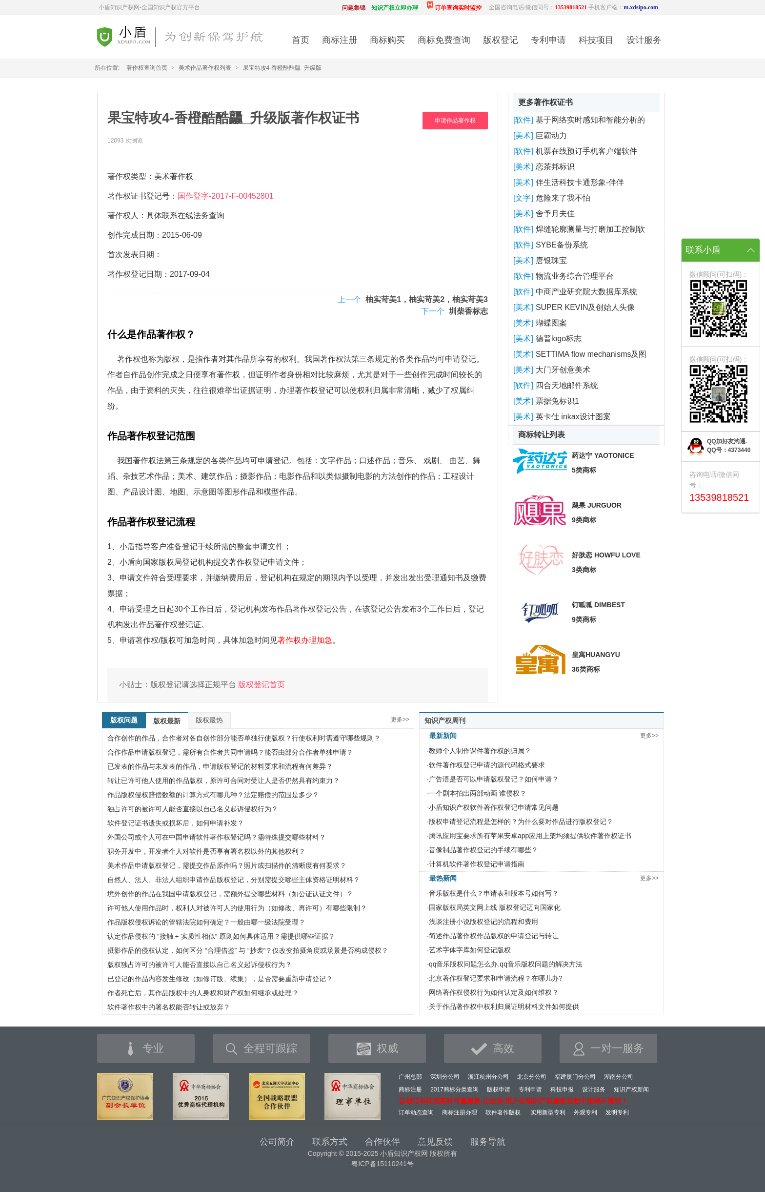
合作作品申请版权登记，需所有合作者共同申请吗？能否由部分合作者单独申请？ (230, 752)
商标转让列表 (541, 435)
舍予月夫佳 (555, 213)
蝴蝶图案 (551, 323)
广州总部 (410, 1076)
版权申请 (498, 1089)
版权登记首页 (261, 684)
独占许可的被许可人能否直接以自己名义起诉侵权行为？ (192, 809)
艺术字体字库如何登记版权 (470, 950)
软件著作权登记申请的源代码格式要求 (487, 765)
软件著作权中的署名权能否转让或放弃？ (168, 1007)
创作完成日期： (134, 235)
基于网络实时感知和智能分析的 (590, 120)
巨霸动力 (551, 135)
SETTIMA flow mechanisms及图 (591, 354)
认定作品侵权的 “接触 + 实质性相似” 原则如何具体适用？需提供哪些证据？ (221, 936)
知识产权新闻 (631, 1089)
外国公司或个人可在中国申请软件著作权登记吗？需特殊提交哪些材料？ (216, 837)
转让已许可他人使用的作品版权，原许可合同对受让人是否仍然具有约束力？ (223, 780)
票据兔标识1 (557, 401)
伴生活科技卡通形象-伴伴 (580, 182)
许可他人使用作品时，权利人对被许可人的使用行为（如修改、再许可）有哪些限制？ (237, 908)
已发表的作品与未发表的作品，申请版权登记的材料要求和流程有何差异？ (220, 766)
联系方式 (329, 1142)
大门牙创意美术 (563, 370)
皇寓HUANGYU (596, 654)
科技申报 (562, 1089)
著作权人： (126, 215)
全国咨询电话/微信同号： (538, 7)
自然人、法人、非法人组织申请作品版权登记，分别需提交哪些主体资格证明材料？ (233, 880)
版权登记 (500, 40)
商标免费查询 (444, 40)
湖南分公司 (618, 1076)
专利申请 (548, 40)
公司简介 (277, 1142)
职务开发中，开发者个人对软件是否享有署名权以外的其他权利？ (206, 851)
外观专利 (585, 1112)
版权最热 (209, 720)
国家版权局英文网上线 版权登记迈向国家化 (495, 907)
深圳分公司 (445, 1076)
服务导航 (487, 1142)
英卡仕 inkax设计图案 (573, 416)
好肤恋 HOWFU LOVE (606, 555)
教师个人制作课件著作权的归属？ (480, 751)
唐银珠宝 (551, 260)
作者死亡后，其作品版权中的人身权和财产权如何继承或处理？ (203, 993)
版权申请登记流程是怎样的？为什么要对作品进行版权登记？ (521, 821)
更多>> (400, 719)
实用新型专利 (547, 1112)
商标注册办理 (459, 1112)
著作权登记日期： (138, 274)
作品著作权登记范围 (151, 436)
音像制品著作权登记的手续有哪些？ (483, 850)
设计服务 (644, 40)
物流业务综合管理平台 (575, 276)
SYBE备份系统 (562, 245)
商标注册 (339, 40)
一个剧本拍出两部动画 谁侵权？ (477, 793)
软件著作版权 (503, 1112)
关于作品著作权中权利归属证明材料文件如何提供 (504, 1006)
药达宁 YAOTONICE (603, 455)
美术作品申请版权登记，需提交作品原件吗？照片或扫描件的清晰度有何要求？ (226, 865)
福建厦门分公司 (575, 1076)
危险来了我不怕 (563, 198)
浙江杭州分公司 (488, 1076)
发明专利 (617, 1112)
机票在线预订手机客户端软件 (586, 151)
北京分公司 (531, 1076)
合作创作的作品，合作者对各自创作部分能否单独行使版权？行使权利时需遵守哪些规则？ (244, 738)
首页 (300, 40)
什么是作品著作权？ (151, 334)
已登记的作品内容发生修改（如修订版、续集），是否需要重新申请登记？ (220, 979)
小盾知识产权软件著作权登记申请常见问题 (494, 807)
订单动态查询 (416, 1112)
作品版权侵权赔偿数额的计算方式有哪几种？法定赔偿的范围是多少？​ (213, 795)
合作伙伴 (382, 1142)
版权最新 (167, 721)
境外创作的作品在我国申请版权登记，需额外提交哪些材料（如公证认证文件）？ (230, 894)
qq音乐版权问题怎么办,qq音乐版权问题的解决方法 (506, 964)
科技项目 (596, 40)
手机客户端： (623, 7)
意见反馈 (435, 1142)
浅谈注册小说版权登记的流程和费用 (483, 921)
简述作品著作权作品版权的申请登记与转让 (494, 936)
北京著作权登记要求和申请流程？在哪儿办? (496, 978)
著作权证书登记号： (142, 196)
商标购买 (387, 40)
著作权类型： (130, 176)
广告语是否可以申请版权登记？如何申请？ (494, 779)
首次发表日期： (134, 254)
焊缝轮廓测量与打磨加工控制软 (590, 229)
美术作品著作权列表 (205, 67)
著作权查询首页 (146, 67)
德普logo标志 (559, 338)
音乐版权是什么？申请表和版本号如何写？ (494, 893)
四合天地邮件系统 (567, 385)
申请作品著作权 (455, 120)
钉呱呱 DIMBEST (598, 605)
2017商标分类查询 (454, 1089)
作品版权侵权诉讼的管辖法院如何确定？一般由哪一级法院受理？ (206, 922)
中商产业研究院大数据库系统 (586, 292)
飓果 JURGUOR (597, 505)
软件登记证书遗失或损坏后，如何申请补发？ (175, 823)
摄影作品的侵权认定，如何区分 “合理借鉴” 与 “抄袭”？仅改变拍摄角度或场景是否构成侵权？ (247, 950)
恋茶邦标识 (555, 167)
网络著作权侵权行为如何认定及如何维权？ (494, 992)
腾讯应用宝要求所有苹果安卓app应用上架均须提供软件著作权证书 (530, 836)
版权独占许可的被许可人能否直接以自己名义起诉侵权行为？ (199, 964)
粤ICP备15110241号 (382, 1164)
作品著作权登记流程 (151, 521)
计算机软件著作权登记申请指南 (476, 864)
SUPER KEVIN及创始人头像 (585, 307)
